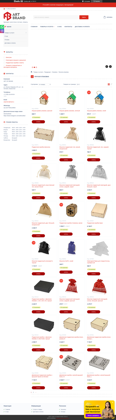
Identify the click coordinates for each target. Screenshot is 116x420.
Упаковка (54, 72)
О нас (6, 36)
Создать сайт (27, 1)
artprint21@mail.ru (9, 102)
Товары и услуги (9, 32)
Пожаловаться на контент (62, 418)
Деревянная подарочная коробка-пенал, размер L (99, 338)
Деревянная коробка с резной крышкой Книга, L (98, 376)
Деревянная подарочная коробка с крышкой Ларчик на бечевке (42, 376)
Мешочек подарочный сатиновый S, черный (42, 261)
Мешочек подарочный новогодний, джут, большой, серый (99, 186)
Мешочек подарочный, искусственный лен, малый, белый (43, 186)
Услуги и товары (37, 409)
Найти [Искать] (84, 17)
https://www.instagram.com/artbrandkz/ (14, 115)
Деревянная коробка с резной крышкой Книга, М (71, 376)
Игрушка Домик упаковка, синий (96, 110)
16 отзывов (87, 1)
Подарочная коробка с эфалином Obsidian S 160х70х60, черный (41, 338)
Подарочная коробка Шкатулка (41, 147)
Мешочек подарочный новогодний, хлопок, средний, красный (69, 299)
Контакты (68, 26)
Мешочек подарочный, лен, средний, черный (98, 147)
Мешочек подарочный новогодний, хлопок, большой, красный (97, 299)
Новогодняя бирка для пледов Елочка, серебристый (98, 261)
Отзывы (7, 39)
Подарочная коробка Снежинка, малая (70, 223)
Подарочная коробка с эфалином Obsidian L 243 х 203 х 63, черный (42, 299)
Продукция (47, 72)
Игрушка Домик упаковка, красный (42, 110)
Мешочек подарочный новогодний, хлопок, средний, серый (69, 186)
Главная (34, 26)
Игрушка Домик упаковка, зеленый (69, 110)
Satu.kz (66, 416)
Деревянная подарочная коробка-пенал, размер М (71, 338)
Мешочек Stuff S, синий (66, 261)
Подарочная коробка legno (95, 223)
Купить (38, 121)
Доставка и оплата (10, 43)
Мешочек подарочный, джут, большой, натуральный (43, 223)
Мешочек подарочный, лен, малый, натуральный (69, 147)
